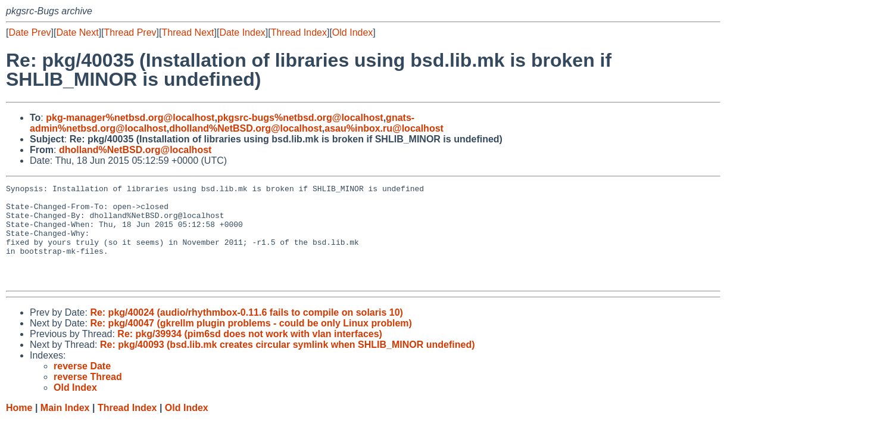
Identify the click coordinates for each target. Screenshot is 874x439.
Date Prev (29, 32)
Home (19, 427)
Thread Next (187, 32)
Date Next (77, 32)
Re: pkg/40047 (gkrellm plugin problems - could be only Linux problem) (251, 343)
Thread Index (299, 32)
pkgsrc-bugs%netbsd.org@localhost (300, 118)
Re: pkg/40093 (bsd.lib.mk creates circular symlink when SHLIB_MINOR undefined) (287, 364)
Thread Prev (130, 32)
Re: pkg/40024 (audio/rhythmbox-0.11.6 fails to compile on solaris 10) (246, 332)
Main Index (65, 427)
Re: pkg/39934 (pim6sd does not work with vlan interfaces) (249, 353)
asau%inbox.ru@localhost (384, 128)
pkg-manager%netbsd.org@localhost (130, 118)
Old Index (352, 32)
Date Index (242, 32)
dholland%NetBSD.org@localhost (245, 128)
